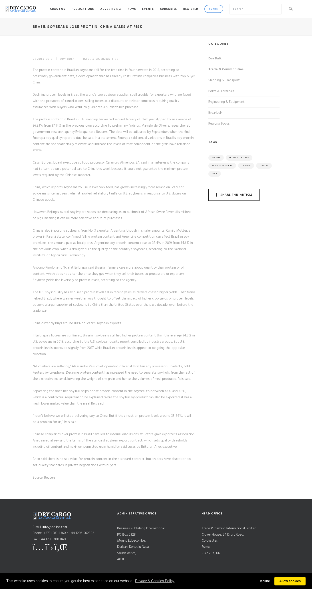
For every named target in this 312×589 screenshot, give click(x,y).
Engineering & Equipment (226, 102)
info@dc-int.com (54, 527)
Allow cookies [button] (290, 581)
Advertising (110, 9)
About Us (57, 9)
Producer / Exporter (222, 165)
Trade (214, 173)
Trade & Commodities (100, 59)
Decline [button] (264, 581)
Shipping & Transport (224, 80)
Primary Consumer (239, 157)
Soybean (264, 165)
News (131, 9)
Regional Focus (219, 123)
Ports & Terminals (221, 91)
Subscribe (168, 9)
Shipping (246, 165)
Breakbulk (215, 112)
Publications (83, 9)
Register (190, 9)
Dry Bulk (67, 59)
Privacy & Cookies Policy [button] (154, 581)
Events (148, 9)
